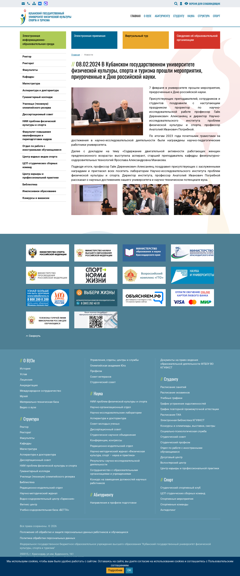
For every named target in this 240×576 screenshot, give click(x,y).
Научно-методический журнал (38, 493)
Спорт (216, 15)
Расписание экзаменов (175, 392)
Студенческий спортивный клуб (180, 487)
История (25, 368)
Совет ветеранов (100, 376)
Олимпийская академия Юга (108, 365)
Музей (24, 396)
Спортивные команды (174, 504)
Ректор (24, 427)
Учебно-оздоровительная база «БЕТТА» (44, 510)
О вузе (147, 15)
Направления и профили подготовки (113, 502)
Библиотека (27, 482)
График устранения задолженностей (183, 403)
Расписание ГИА (170, 414)
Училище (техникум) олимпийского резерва (47, 476)
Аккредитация (29, 385)
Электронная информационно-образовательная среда (38, 40)
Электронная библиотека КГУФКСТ (182, 420)
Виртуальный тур (136, 36)
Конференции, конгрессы (106, 440)
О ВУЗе (29, 360)
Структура (204, 15)
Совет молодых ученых (104, 423)
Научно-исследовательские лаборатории (116, 412)
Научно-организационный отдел (110, 407)
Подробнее (115, 570)
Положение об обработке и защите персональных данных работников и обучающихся (74, 532)
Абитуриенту (162, 15)
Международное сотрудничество (40, 390)
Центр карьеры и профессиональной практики (189, 468)
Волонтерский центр (173, 462)
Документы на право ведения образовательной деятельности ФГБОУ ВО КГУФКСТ (186, 363)
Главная (136, 15)
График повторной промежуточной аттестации (189, 409)
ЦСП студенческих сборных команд (182, 493)
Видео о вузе (28, 407)
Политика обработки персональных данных (47, 538)
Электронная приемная (89, 36)
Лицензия (26, 379)
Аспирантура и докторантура (38, 454)
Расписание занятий (173, 387)
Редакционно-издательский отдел (41, 487)
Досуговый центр (171, 457)
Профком (96, 371)
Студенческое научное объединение (113, 434)
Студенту (178, 15)
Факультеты (27, 438)
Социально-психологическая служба (183, 431)
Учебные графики (171, 398)
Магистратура (28, 449)
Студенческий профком (175, 442)
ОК (129, 570)
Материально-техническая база (39, 401)
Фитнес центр (28, 504)
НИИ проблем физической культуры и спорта (48, 465)
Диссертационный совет (35, 460)
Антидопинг (168, 510)
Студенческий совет (103, 382)
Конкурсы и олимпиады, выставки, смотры (187, 425)
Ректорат (25, 432)
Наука (190, 15)
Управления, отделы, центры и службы (114, 360)
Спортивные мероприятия (176, 498)
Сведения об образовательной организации (197, 38)
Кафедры (25, 443)
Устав (23, 374)
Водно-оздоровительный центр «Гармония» (47, 498)
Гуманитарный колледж (35, 471)
